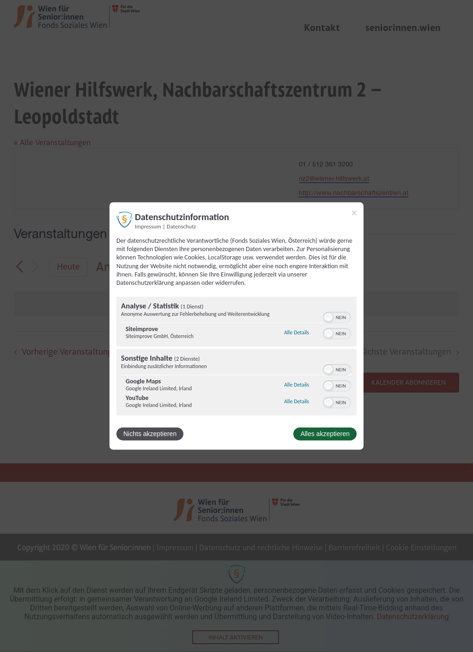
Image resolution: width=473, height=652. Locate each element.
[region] (236, 357)
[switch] (337, 316)
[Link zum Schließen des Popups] (354, 212)
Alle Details (296, 332)
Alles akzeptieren (325, 434)
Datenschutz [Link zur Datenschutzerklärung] (181, 226)
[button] (328, 318)
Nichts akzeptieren (149, 434)
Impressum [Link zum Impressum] (148, 226)
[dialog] (236, 325)
